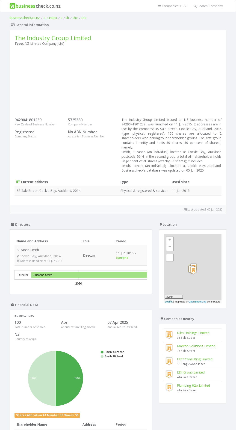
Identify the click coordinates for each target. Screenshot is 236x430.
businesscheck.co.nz (25, 17)
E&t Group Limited (191, 372)
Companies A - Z (172, 6)
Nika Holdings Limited (193, 333)
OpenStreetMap (197, 301)
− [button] (169, 247)
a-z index (50, 17)
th (67, 17)
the (75, 17)
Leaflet (169, 301)
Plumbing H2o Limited (193, 385)
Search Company (208, 6)
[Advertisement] (118, 82)
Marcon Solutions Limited (196, 346)
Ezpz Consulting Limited (194, 359)
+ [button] (169, 240)
